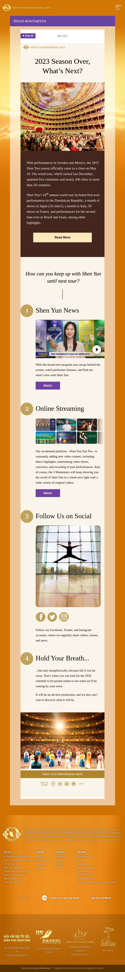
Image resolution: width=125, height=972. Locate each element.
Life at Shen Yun (11, 864)
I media (39, 871)
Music (79, 860)
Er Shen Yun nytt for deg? (16, 856)
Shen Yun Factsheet (13, 867)
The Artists (41, 864)
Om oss (7, 852)
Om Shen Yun (42, 860)
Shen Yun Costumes (86, 867)
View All (27, 36)
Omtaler (39, 867)
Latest (39, 856)
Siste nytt (60, 856)
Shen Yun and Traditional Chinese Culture (96, 882)
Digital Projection (85, 871)
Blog (58, 864)
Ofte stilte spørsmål (13, 882)
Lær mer (81, 852)
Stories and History (86, 878)
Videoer (40, 852)
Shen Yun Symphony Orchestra (19, 860)
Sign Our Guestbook (101, 898)
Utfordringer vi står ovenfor (16, 871)
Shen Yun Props (84, 875)
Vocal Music (82, 864)
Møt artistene (10, 878)
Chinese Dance (84, 856)
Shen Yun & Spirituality (14, 875)
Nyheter (60, 852)
